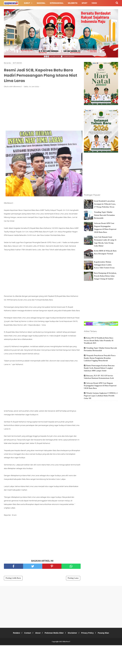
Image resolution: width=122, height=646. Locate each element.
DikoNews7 (66, 642)
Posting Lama (73, 579)
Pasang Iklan (105, 634)
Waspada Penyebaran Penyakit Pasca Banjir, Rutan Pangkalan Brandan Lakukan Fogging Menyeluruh (99, 358)
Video (94, 3)
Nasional (41, 3)
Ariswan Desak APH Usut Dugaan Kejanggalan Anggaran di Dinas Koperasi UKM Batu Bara (100, 385)
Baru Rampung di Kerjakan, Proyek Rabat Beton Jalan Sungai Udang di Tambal (105, 276)
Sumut (27, 3)
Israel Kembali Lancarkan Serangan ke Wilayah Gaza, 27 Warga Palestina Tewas (105, 204)
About (37, 634)
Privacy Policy (89, 634)
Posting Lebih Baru (13, 579)
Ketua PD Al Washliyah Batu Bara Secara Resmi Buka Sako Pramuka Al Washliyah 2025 (98, 340)
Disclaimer (73, 634)
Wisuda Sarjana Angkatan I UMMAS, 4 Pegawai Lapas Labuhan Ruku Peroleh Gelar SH (100, 395)
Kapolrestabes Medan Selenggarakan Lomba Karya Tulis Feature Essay (104, 265)
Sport (84, 3)
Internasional (56, 3)
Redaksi (14, 634)
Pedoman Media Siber (54, 634)
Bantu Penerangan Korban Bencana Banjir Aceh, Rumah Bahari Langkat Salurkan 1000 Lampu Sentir (99, 368)
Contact (26, 634)
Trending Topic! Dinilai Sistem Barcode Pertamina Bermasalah (104, 215)
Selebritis (72, 3)
